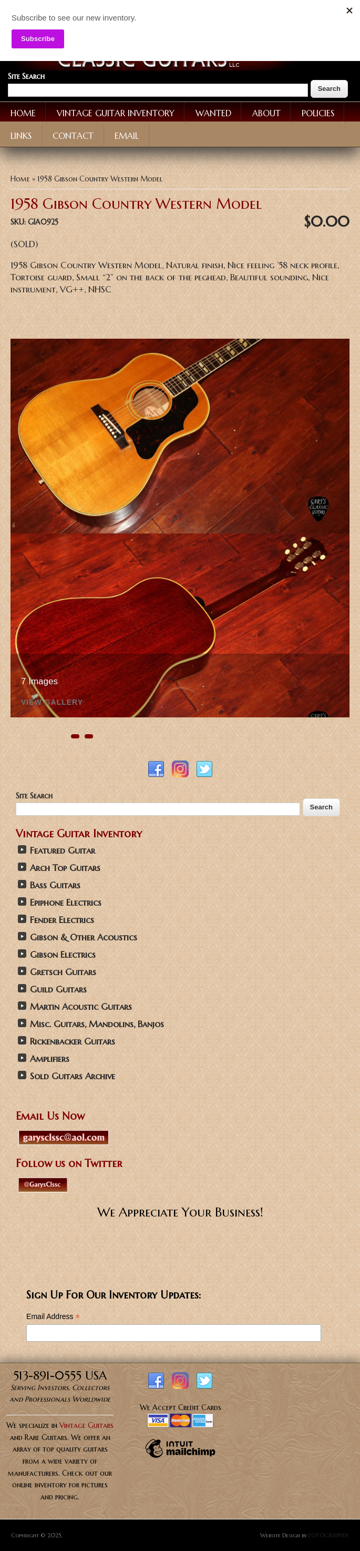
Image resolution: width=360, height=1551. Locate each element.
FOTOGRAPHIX (328, 1535)
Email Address (53, 1317)
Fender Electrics (62, 920)
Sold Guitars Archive (72, 1076)
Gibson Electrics (63, 954)
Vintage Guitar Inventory (115, 113)
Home (23, 113)
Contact (73, 135)
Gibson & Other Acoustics (83, 937)
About (266, 113)
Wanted (213, 113)
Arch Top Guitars (65, 868)
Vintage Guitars (86, 1425)
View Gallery (52, 702)
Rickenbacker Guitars (72, 1041)
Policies (318, 113)
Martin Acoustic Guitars (81, 1006)
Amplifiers (49, 1059)
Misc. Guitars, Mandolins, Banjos (97, 1024)
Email (127, 135)
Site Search (26, 76)
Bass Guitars (55, 885)
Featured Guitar (62, 850)
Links (21, 135)
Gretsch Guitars (63, 972)
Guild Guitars (58, 989)
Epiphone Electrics (65, 902)
